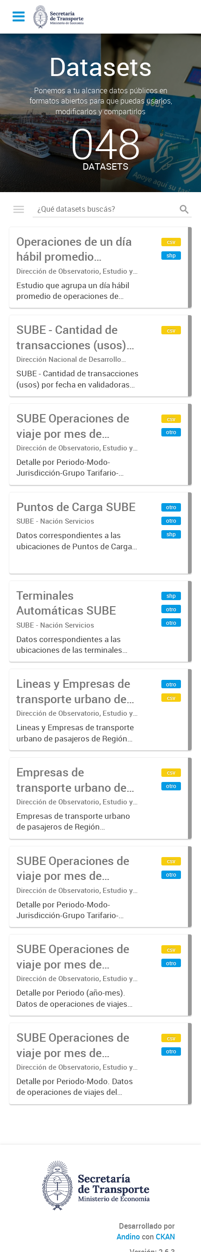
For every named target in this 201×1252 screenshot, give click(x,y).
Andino (128, 1236)
